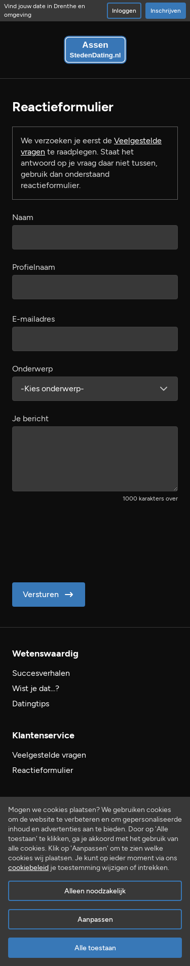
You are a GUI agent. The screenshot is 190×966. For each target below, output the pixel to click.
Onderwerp (32, 368)
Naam (22, 217)
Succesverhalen (41, 673)
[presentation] (89, 539)
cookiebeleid (28, 867)
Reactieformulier (42, 770)
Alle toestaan (95, 948)
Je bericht (30, 418)
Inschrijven (165, 10)
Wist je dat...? (35, 688)
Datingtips (30, 703)
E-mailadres (33, 319)
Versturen (49, 594)
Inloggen (124, 10)
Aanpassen (95, 919)
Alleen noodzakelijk (95, 891)
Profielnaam (33, 267)
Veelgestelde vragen (49, 755)
